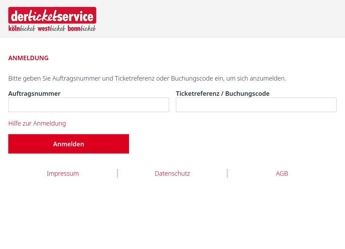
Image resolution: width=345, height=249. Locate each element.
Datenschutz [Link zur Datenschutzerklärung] (172, 173)
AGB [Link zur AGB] (282, 173)
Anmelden (68, 144)
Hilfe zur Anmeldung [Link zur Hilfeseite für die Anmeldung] (37, 123)
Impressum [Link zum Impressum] (63, 173)
